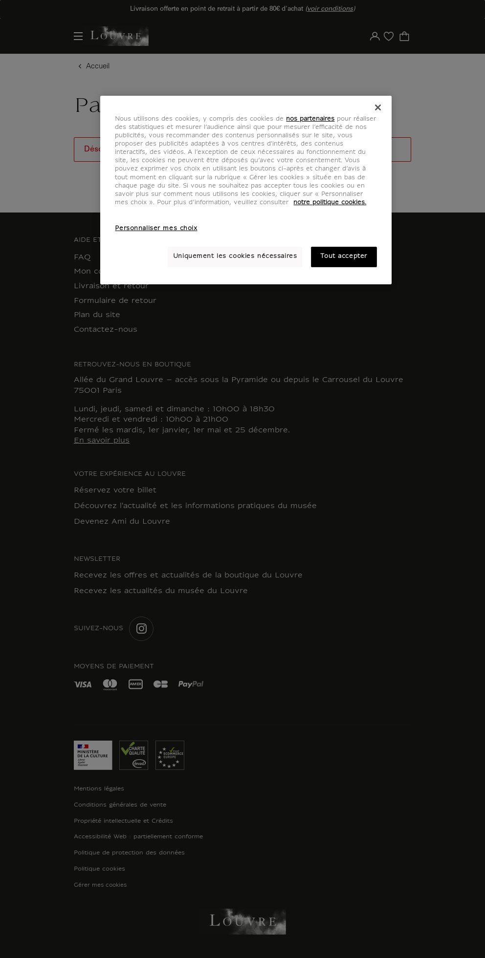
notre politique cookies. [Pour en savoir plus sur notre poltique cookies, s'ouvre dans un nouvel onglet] (329, 203)
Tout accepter (343, 256)
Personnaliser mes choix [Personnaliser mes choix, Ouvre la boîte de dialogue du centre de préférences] (156, 229)
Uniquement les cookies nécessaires (235, 256)
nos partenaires (310, 119)
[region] (245, 190)
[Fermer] (378, 107)
